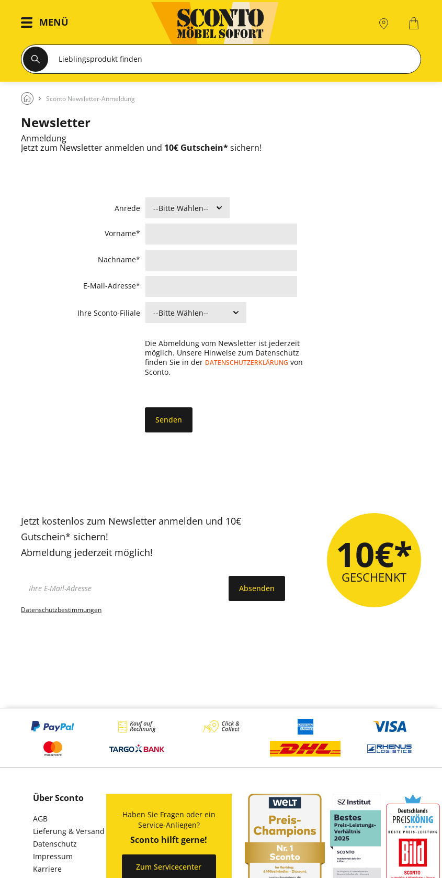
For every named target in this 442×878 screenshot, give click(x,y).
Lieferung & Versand (69, 831)
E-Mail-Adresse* (114, 286)
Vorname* (122, 233)
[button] (47, 23)
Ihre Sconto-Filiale (108, 313)
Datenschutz (55, 844)
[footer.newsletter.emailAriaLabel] (122, 588)
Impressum (53, 856)
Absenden (257, 588)
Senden (168, 420)
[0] (415, 23)
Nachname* (119, 259)
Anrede (127, 209)
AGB (40, 819)
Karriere (47, 869)
